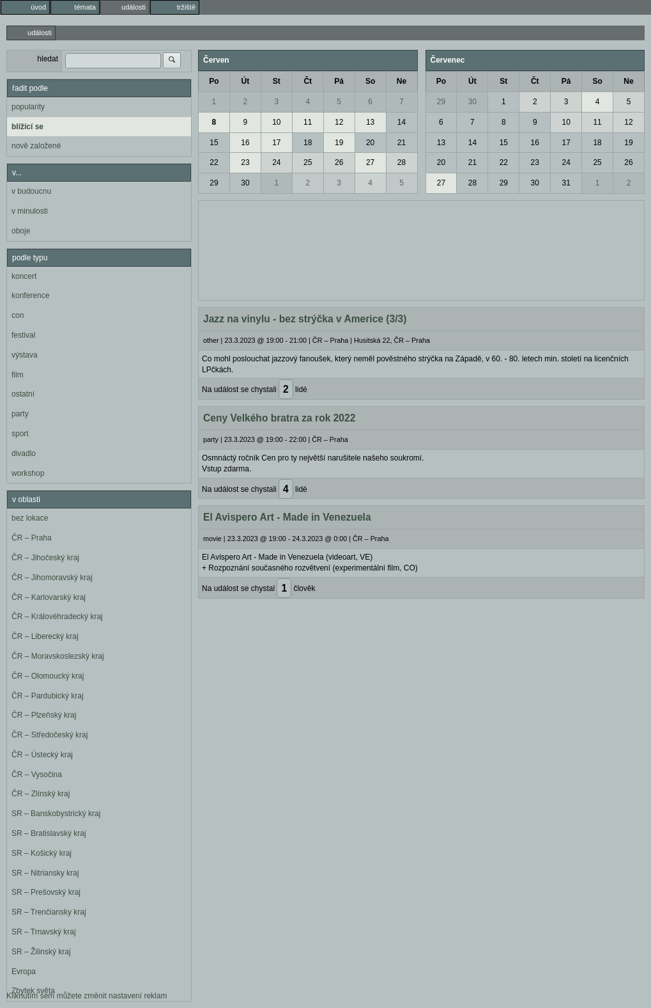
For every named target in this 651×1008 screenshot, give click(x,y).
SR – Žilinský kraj (41, 951)
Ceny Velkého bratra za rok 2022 (279, 418)
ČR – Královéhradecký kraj (57, 616)
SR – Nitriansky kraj (45, 873)
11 (307, 122)
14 (401, 122)
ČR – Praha (31, 537)
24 (276, 162)
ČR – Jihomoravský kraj (52, 577)
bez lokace (29, 518)
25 (307, 162)
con (17, 315)
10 (276, 122)
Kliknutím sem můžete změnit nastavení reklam (86, 995)
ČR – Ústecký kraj (42, 754)
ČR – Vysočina (36, 774)
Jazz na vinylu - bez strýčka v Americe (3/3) (304, 318)
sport (20, 433)
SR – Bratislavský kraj (48, 833)
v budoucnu (31, 191)
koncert (23, 276)
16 (245, 142)
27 (370, 162)
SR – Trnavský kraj (43, 931)
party (20, 413)
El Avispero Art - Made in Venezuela (287, 517)
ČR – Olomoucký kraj (47, 676)
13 (370, 122)
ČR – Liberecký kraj (45, 636)
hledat (47, 58)
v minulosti (29, 211)
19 (339, 142)
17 (276, 142)
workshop (27, 473)
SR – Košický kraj (41, 853)
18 (307, 142)
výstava (24, 354)
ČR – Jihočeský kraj (45, 557)
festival (23, 335)
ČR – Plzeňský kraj (43, 715)
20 (370, 142)
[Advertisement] (421, 249)
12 (339, 122)
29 (214, 182)
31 (566, 182)
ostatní (22, 394)
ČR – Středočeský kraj (49, 734)
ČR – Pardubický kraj (47, 695)
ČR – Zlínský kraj (40, 793)
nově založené (36, 145)
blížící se (27, 126)
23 (245, 162)
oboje (20, 230)
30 (245, 182)
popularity (28, 106)
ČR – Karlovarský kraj (48, 597)
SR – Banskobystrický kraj (55, 813)
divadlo (23, 453)
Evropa (23, 971)
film (17, 374)
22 (214, 162)
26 (339, 162)
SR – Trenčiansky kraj (48, 912)
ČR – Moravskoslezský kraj (57, 656)
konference (30, 295)
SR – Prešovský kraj (45, 892)
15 (214, 142)
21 (401, 142)
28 (401, 162)
